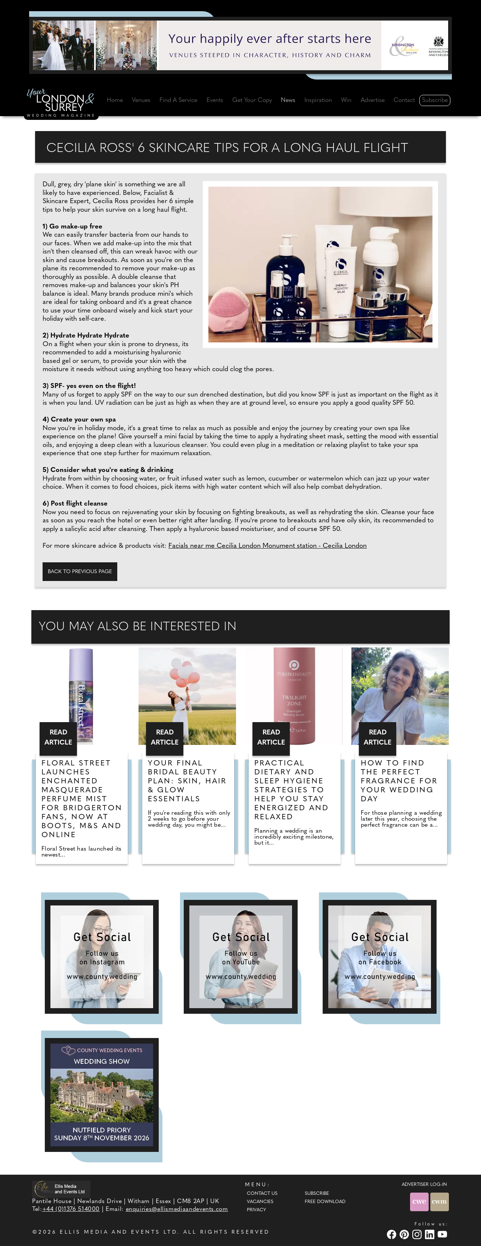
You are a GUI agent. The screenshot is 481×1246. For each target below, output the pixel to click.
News (288, 100)
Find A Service (178, 100)
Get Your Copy (252, 100)
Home (115, 100)
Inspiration (318, 100)
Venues (141, 100)
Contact (404, 100)
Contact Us (262, 1193)
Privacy (256, 1210)
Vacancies (260, 1202)
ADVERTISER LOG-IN (424, 1185)
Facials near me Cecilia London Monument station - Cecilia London (267, 546)
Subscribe (435, 100)
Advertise (373, 100)
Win (346, 100)
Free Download (325, 1202)
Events (215, 100)
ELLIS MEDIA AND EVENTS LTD (118, 1232)
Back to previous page (80, 572)
